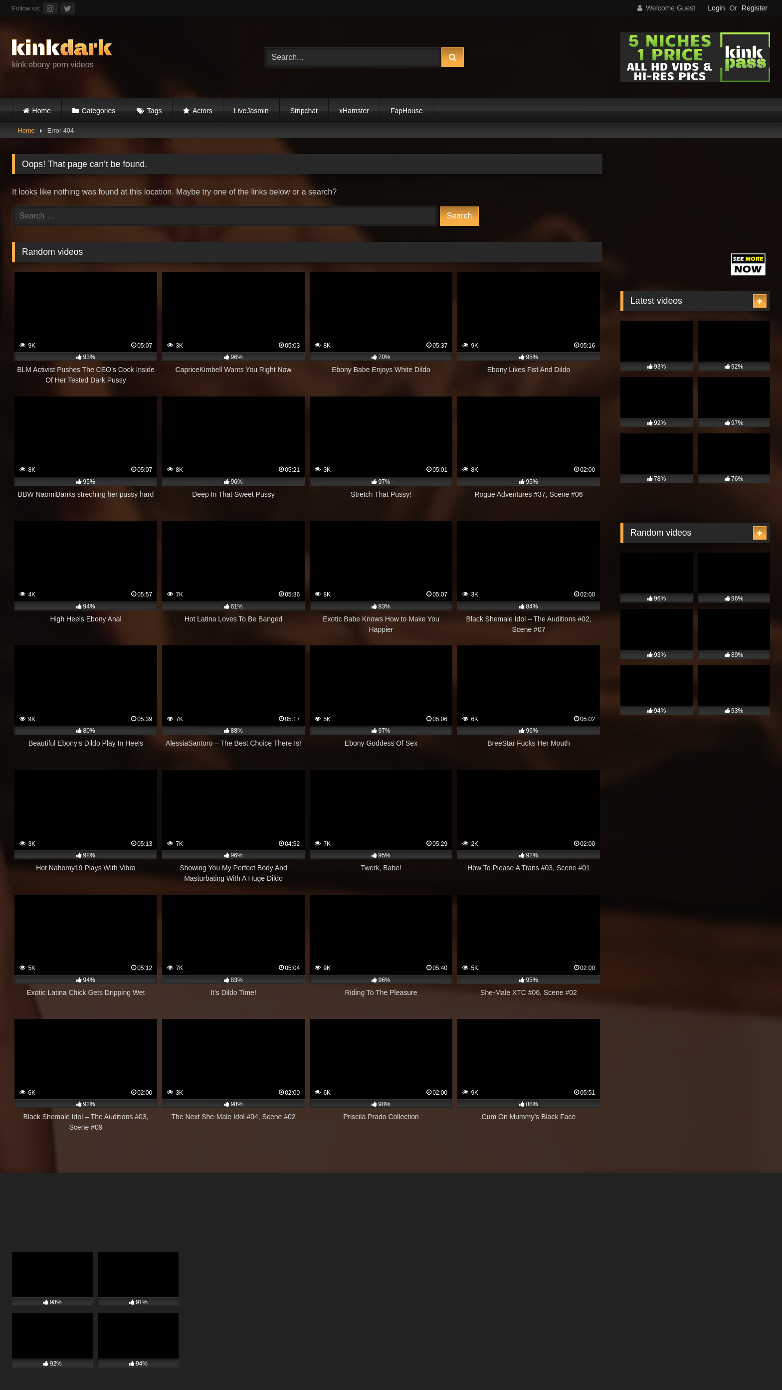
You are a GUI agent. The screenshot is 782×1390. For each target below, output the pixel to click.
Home (41, 111)
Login (716, 8)
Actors (202, 111)
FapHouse (407, 111)
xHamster (354, 111)
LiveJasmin (251, 111)
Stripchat (304, 111)
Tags (154, 111)
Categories (99, 111)
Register (755, 8)
